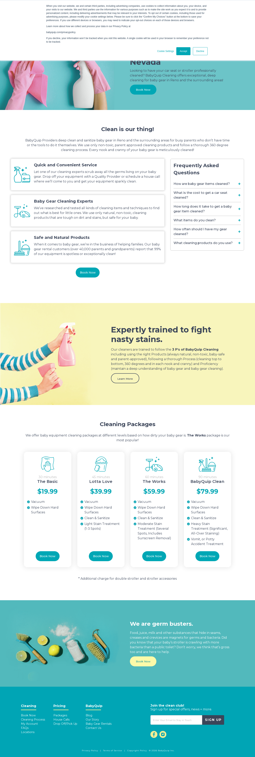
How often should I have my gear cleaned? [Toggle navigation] (200, 231)
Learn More (126, 380)
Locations (27, 732)
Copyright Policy (137, 750)
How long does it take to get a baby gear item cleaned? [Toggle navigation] (203, 209)
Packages (60, 715)
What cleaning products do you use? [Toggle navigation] (203, 243)
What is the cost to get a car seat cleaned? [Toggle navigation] (200, 195)
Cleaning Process (33, 719)
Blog (89, 715)
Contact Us (93, 728)
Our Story (92, 719)
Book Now (144, 91)
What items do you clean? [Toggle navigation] (195, 220)
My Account (29, 724)
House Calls (61, 719)
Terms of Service (113, 750)
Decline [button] (200, 51)
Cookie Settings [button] (165, 51)
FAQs (24, 728)
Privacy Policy (90, 750)
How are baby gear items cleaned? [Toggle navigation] (202, 184)
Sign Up (213, 720)
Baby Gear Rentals (99, 724)
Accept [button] (183, 51)
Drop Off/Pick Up (65, 724)
